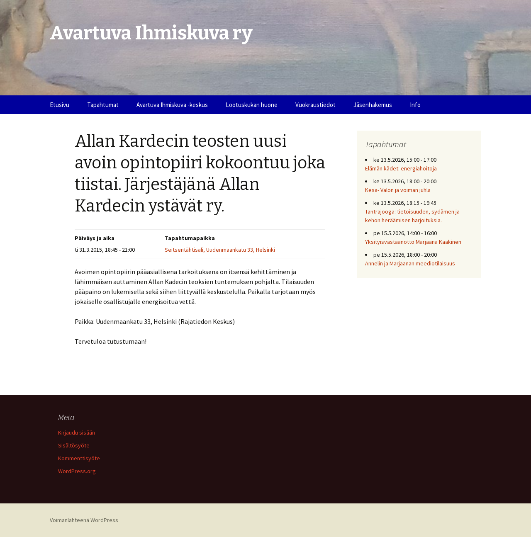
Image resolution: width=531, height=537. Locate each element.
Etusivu (59, 105)
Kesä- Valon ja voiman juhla (398, 190)
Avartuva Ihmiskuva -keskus (172, 105)
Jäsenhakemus (372, 105)
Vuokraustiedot (315, 105)
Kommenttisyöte (79, 458)
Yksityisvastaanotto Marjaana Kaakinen (413, 241)
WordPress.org (77, 471)
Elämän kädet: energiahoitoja (401, 168)
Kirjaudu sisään (76, 432)
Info (415, 105)
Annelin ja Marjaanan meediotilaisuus (410, 263)
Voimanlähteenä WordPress (84, 520)
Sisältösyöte (74, 445)
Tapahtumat (103, 105)
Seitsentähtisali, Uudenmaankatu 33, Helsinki (220, 249)
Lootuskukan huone (252, 105)
